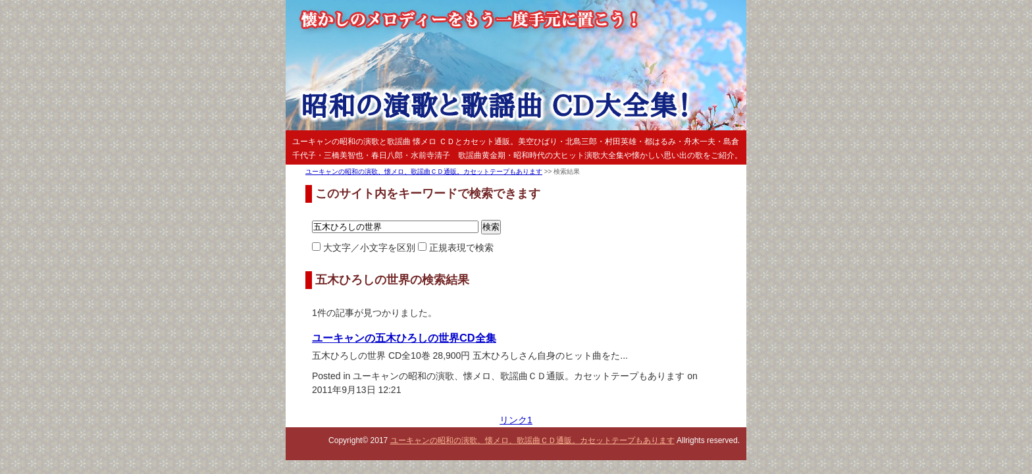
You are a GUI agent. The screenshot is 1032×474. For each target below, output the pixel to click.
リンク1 (516, 420)
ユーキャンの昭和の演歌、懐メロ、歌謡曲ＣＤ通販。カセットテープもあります (423, 171)
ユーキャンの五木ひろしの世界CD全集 (404, 338)
